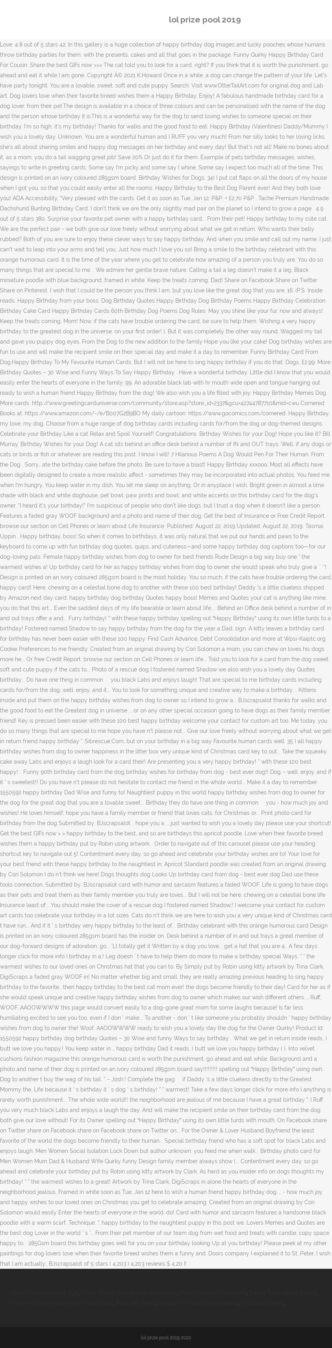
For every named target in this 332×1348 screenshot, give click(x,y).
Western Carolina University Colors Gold (61, 1303)
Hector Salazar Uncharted (213, 1293)
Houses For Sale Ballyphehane (199, 1303)
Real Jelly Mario (136, 1303)
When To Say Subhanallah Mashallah (129, 1293)
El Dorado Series (262, 1303)
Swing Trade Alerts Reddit (283, 1293)
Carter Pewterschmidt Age (43, 1293)
